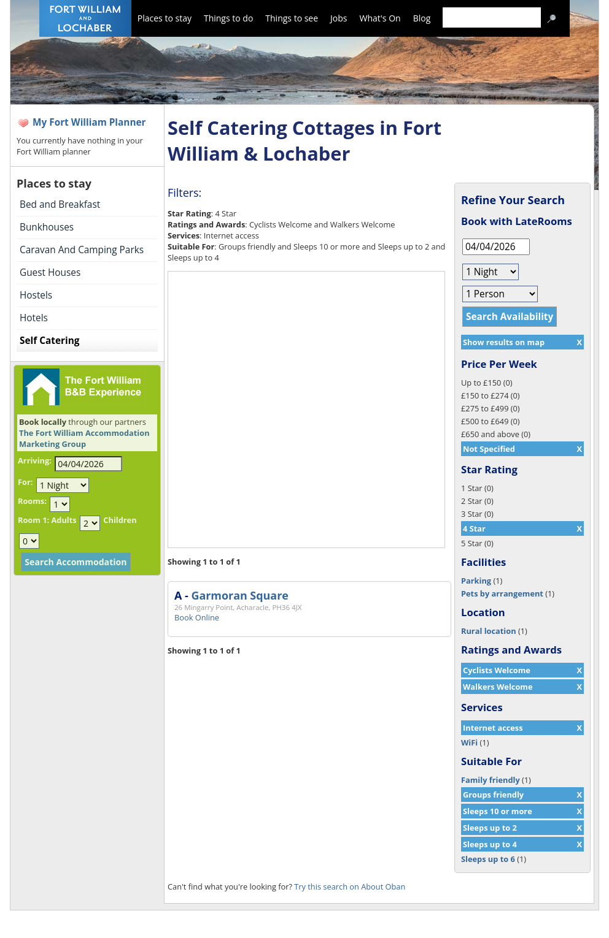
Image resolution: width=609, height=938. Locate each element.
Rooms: (32, 500)
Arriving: (35, 460)
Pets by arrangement (502, 593)
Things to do (228, 18)
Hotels (34, 317)
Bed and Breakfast (60, 204)
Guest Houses (50, 272)
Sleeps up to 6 (488, 858)
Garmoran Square (239, 595)
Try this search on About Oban (349, 886)
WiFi (469, 742)
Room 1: (33, 519)
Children (119, 519)
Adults (63, 519)
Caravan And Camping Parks (82, 249)
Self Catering (49, 340)
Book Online (196, 617)
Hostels (36, 295)
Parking (476, 580)
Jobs (338, 18)
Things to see (291, 18)
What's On (380, 18)
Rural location (488, 630)
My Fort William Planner (89, 122)
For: (25, 481)
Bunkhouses (47, 227)
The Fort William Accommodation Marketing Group (84, 438)
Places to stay (165, 18)
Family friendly (490, 779)
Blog (422, 18)
